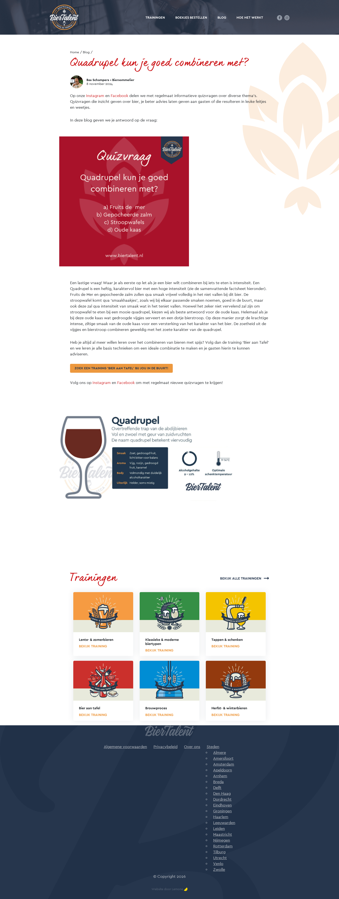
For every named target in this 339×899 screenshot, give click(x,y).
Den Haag (222, 793)
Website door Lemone (169, 889)
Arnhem (220, 775)
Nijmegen (221, 840)
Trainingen (155, 17)
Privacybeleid (165, 746)
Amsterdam (223, 764)
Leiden (219, 828)
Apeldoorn (222, 770)
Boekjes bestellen (191, 17)
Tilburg (219, 851)
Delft (217, 787)
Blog (221, 17)
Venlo (218, 863)
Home (74, 52)
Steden (213, 746)
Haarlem (220, 816)
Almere (219, 752)
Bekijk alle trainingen (244, 578)
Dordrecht (222, 799)
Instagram (95, 95)
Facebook (119, 95)
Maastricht (222, 834)
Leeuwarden (224, 822)
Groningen (222, 810)
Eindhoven (222, 805)
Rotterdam (223, 846)
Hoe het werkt (250, 17)
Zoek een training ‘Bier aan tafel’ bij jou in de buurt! (121, 368)
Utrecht (220, 857)
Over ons (192, 746)
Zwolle (219, 869)
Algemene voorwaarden (125, 746)
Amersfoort (223, 758)
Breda (218, 781)
